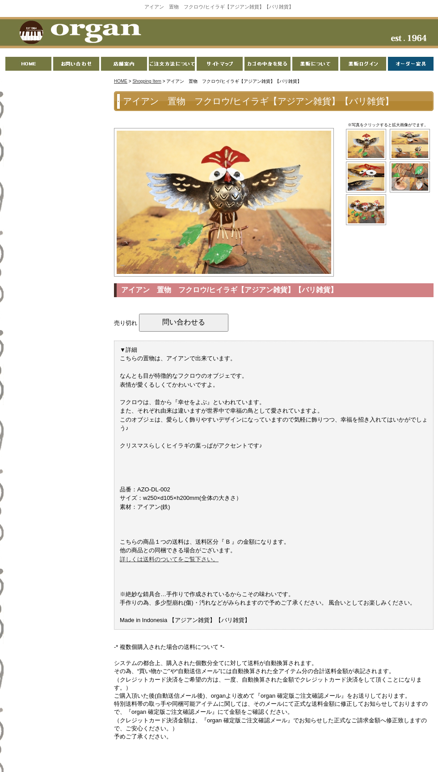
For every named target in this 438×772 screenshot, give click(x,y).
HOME (120, 81)
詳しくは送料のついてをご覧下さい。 (169, 559)
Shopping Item (146, 81)
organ (77, 33)
